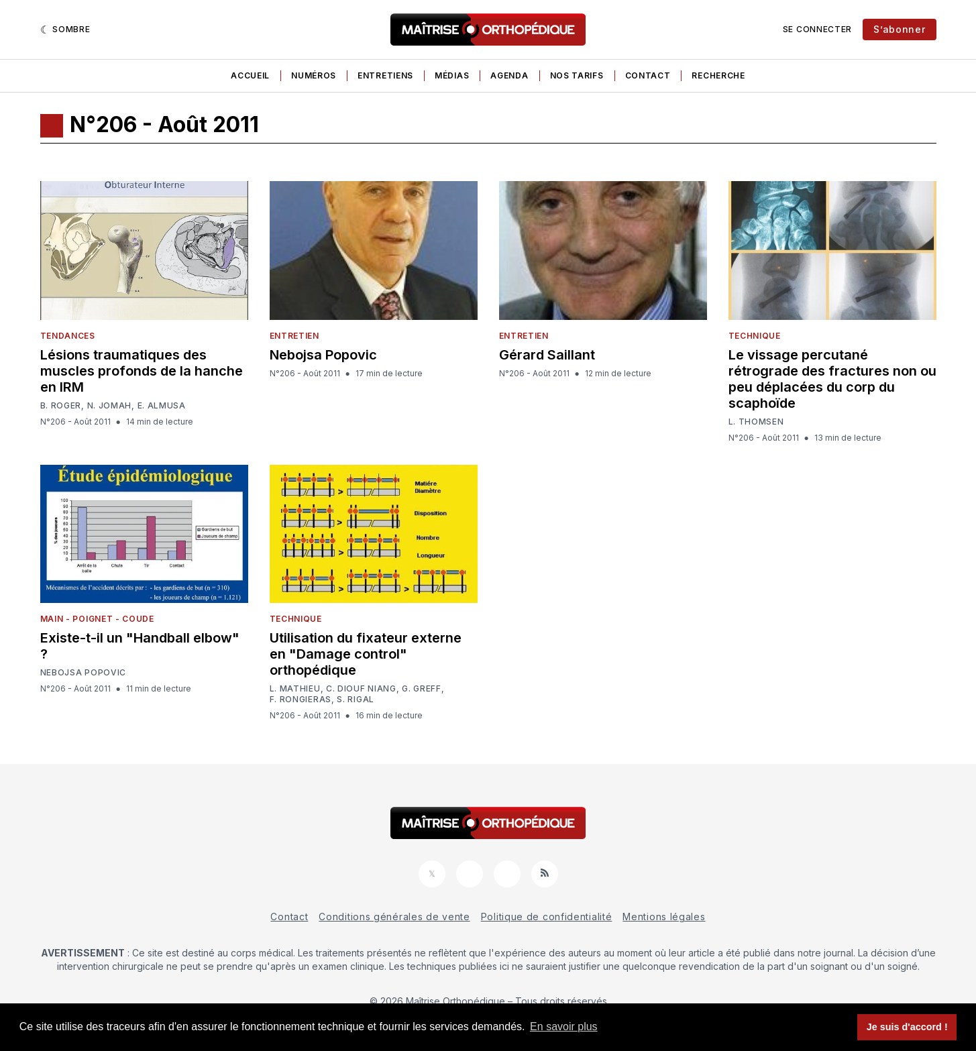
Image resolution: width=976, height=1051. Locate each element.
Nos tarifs (577, 75)
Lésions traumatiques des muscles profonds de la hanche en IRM (141, 371)
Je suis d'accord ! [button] (907, 1026)
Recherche (718, 75)
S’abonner (899, 29)
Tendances (67, 336)
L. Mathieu (295, 688)
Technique (754, 336)
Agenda (509, 75)
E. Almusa (162, 405)
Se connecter (817, 29)
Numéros (313, 75)
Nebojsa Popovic (323, 355)
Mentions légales (663, 916)
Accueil (250, 75)
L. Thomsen (756, 422)
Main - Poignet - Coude (97, 619)
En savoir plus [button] (564, 1026)
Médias (452, 75)
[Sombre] (65, 29)
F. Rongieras (300, 699)
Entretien (294, 336)
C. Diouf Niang (361, 688)
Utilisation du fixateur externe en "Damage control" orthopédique (366, 654)
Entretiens (385, 75)
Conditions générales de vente (394, 916)
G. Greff (421, 688)
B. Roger (61, 405)
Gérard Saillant (547, 355)
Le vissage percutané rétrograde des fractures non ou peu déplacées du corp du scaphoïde (832, 379)
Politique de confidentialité (546, 916)
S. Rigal (355, 699)
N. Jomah (109, 405)
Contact (648, 75)
